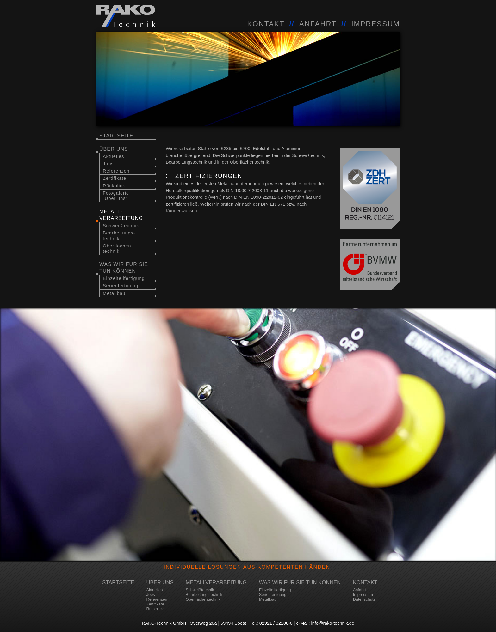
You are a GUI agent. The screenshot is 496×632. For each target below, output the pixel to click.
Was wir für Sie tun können (123, 268)
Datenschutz (364, 599)
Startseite (116, 135)
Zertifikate (114, 178)
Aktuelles (113, 156)
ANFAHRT (318, 24)
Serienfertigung (121, 285)
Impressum (363, 594)
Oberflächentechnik (203, 599)
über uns (113, 149)
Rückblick (114, 185)
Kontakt (365, 583)
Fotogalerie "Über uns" (116, 196)
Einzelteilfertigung (124, 278)
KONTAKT (265, 24)
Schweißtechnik (121, 225)
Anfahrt (359, 589)
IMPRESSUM (375, 24)
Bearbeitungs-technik (119, 235)
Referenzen (116, 170)
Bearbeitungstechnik (204, 594)
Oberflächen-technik (118, 248)
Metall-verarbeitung (121, 215)
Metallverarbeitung (216, 583)
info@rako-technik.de (332, 623)
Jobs (108, 163)
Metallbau (114, 293)
